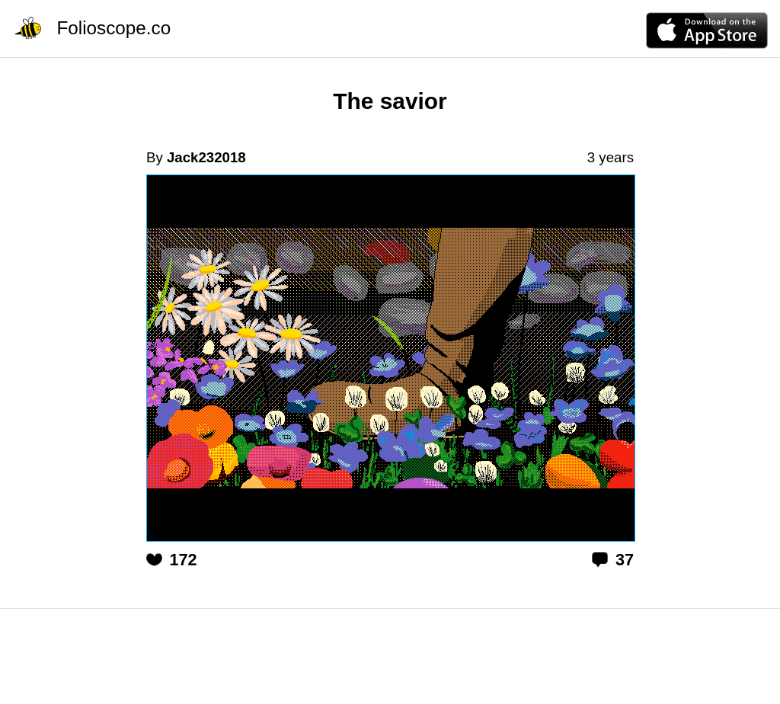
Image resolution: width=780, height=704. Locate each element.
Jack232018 (206, 157)
